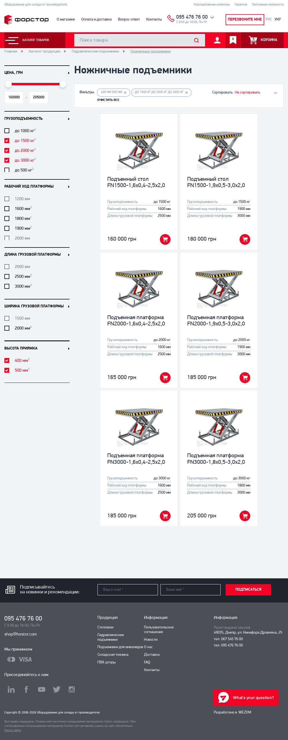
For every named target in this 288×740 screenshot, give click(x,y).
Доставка (152, 655)
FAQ (147, 662)
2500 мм (23, 276)
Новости (150, 640)
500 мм (22, 370)
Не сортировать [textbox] (247, 93)
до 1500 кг (25, 140)
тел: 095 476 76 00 (228, 645)
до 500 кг (24, 170)
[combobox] (253, 92)
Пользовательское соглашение (159, 629)
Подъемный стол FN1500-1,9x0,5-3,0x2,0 (216, 182)
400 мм (22, 360)
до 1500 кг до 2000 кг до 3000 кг (161, 92)
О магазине (66, 20)
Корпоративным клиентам (212, 4)
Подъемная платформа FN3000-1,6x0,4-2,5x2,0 (136, 459)
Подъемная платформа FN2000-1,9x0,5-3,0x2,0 (216, 321)
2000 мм (23, 328)
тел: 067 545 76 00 (228, 639)
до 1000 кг (25, 130)
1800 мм (23, 218)
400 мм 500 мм (113, 92)
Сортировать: (223, 93)
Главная (10, 51)
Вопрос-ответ (129, 20)
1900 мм (23, 228)
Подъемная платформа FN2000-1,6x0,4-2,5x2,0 (136, 321)
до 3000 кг (25, 160)
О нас (148, 647)
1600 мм (23, 208)
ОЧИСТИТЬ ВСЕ (108, 100)
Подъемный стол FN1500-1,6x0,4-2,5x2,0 (136, 182)
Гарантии (241, 4)
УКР (278, 20)
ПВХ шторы (106, 662)
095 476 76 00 (192, 17)
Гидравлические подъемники (95, 51)
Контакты (154, 20)
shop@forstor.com (20, 634)
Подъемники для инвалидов (120, 647)
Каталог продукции (44, 51)
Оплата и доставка (96, 20)
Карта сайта (12, 730)
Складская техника (112, 655)
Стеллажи (105, 627)
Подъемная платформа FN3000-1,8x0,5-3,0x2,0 (216, 459)
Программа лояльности (268, 4)
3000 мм (23, 286)
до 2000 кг (25, 150)
